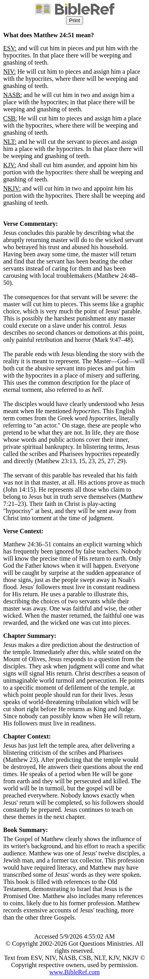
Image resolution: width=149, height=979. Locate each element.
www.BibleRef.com (74, 972)
